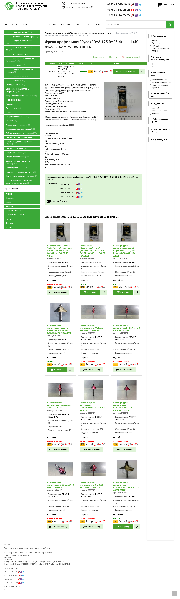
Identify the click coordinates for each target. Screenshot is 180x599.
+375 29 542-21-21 (124, 9)
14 (121, 119)
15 (124, 119)
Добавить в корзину (127, 71)
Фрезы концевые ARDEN (19, 32)
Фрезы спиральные (17, 76)
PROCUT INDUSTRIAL (15, 210)
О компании (26, 24)
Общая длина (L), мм (160, 94)
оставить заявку (59, 292)
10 (132, 116)
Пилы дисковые (15, 85)
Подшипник (158, 103)
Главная (48, 33)
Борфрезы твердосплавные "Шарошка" (18, 90)
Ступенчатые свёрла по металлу (21, 176)
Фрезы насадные (15, 65)
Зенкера (11, 121)
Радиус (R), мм (160, 139)
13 (140, 116)
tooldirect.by (9, 590)
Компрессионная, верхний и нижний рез (160, 81)
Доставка (52, 24)
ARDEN (9, 194)
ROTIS (8, 219)
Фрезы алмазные (15, 80)
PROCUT (9, 206)
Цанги (11, 112)
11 (134, 116)
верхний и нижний (158, 111)
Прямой (154, 87)
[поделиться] (98, 57)
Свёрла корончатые (16, 148)
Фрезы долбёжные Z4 (17, 54)
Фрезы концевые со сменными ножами (19, 70)
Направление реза (158, 73)
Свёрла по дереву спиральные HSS (19, 142)
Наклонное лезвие (159, 85)
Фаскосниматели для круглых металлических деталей (19, 181)
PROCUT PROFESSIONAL (16, 215)
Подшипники (13, 108)
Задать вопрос (95, 24)
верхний (154, 108)
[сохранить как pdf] (131, 57)
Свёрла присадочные (17, 157)
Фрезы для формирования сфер (22, 36)
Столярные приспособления (20, 129)
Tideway (9, 223)
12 (152, 67)
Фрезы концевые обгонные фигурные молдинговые (93, 33)
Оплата (39, 24)
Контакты (66, 24)
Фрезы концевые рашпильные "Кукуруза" (19, 42)
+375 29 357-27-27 (124, 15)
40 (46, 146)
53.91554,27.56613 (13, 568)
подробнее (51, 280)
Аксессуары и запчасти (18, 125)
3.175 (47, 162)
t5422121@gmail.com (12, 586)
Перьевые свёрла (15, 100)
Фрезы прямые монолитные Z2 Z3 (19, 48)
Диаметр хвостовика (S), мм (160, 58)
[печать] (113, 57)
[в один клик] (142, 71)
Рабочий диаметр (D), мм (160, 130)
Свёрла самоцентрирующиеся (20, 137)
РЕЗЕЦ (9, 227)
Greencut (10, 198)
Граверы (11, 104)
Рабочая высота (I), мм (159, 120)
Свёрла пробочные (16, 152)
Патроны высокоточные (18, 116)
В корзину (91, 292)
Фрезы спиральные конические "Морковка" (20, 59)
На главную (11, 24)
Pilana (8, 202)
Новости (79, 24)
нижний (154, 113)
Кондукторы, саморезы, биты (21, 172)
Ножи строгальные (16, 168)
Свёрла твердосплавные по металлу (18, 162)
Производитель (160, 36)
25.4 (46, 157)
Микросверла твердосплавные (21, 96)
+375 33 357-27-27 (71, 197)
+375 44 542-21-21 (124, 4)
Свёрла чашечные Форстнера (21, 133)
